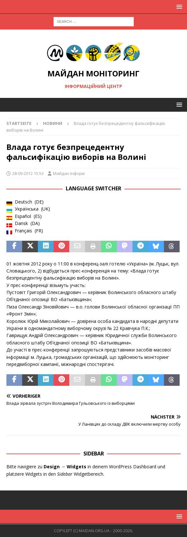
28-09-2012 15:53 (28, 173)
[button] (178, 7)
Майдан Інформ (69, 173)
